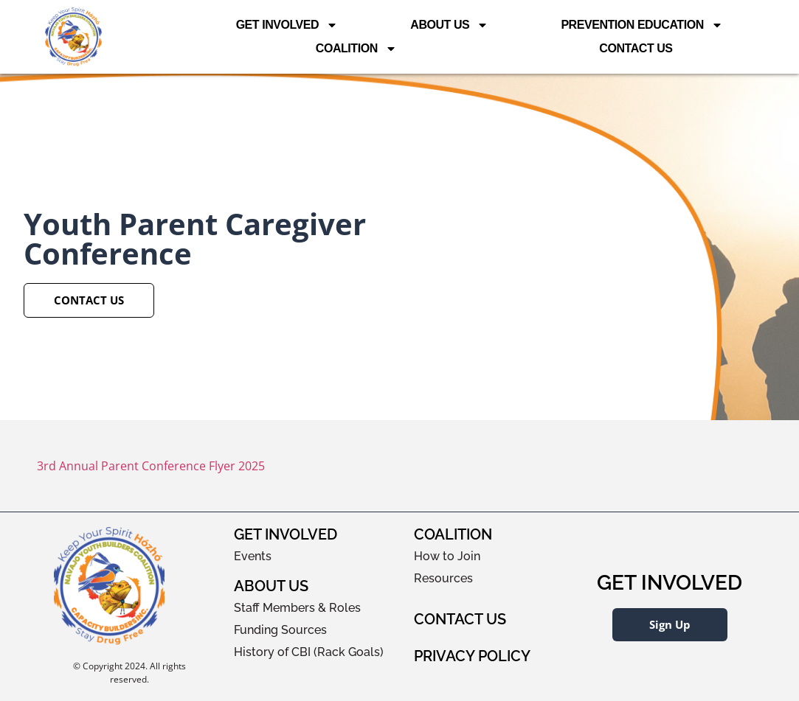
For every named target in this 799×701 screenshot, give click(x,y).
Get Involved (287, 25)
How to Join (447, 556)
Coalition (356, 48)
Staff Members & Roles (297, 608)
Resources (443, 578)
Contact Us (635, 48)
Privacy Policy (472, 656)
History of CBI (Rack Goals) (309, 652)
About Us (449, 25)
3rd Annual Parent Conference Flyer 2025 (151, 466)
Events (252, 556)
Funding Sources (280, 630)
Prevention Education (641, 25)
